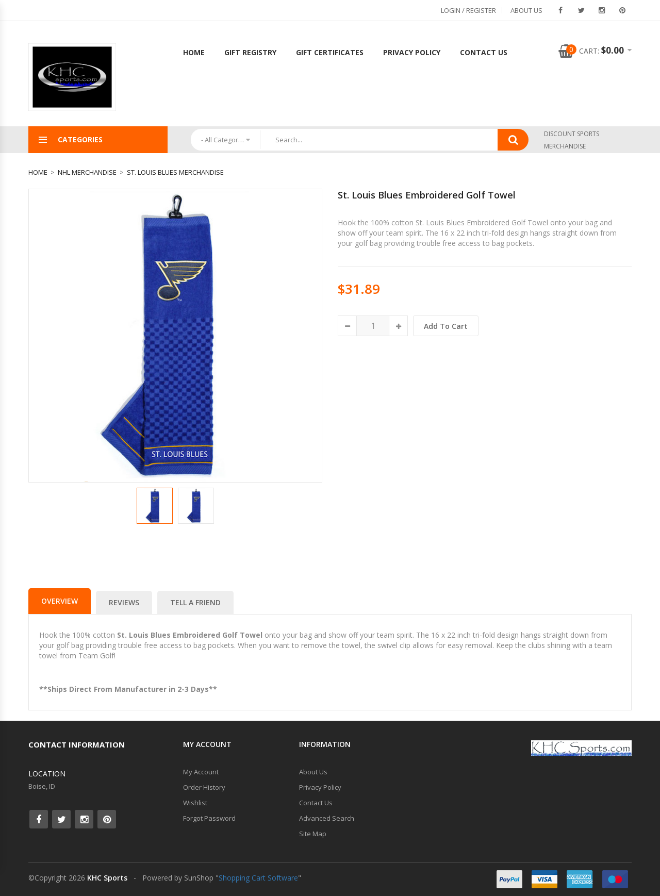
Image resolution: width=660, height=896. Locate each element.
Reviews (124, 602)
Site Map (312, 833)
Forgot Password (209, 818)
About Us (526, 10)
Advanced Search (326, 818)
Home (194, 52)
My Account (201, 771)
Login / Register (468, 10)
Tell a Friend (195, 602)
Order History (204, 787)
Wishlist (195, 802)
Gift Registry (250, 52)
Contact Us (483, 52)
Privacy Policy (411, 52)
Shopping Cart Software (258, 878)
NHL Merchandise (87, 172)
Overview (59, 601)
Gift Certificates (330, 52)
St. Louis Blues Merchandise (175, 172)
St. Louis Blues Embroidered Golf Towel (427, 195)
